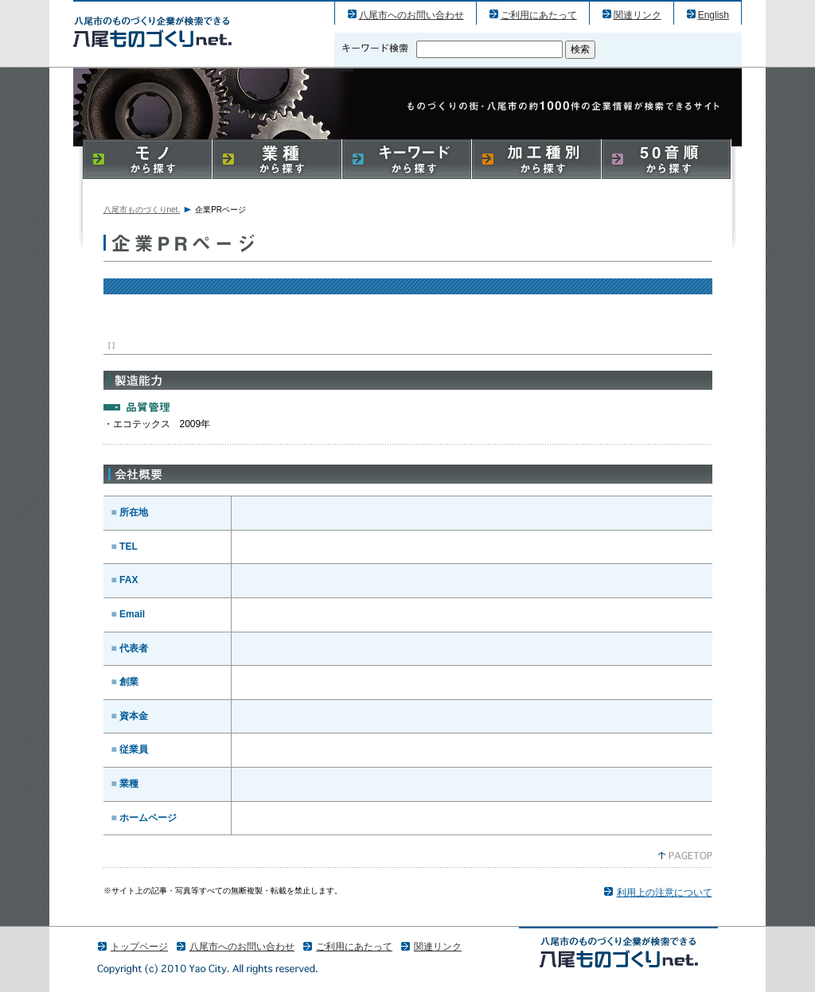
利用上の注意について (664, 892)
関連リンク (637, 15)
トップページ (139, 946)
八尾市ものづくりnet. (142, 209)
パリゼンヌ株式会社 (152, 31)
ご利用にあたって (539, 15)
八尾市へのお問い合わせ (411, 15)
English (713, 15)
